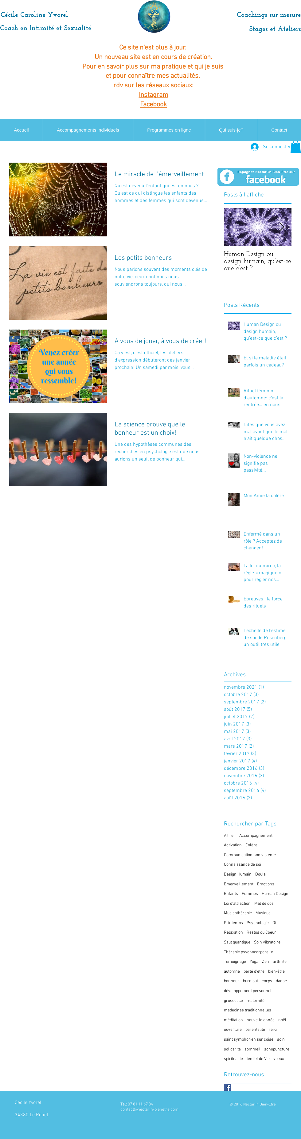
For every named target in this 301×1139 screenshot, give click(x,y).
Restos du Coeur (261, 932)
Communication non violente (250, 855)
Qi (274, 923)
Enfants (231, 893)
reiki (273, 1029)
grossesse (233, 1000)
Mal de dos (264, 903)
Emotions (265, 884)
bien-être (276, 971)
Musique (263, 913)
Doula (260, 874)
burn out (250, 981)
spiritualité (233, 1059)
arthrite (280, 961)
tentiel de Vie (258, 1059)
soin (281, 1039)
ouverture (233, 1029)
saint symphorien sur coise (248, 1039)
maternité (255, 1000)
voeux (278, 1059)
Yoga (254, 961)
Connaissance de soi (242, 864)
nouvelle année (261, 1020)
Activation (233, 845)
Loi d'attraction (237, 903)
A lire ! (230, 835)
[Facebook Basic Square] (227, 1087)
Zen (265, 961)
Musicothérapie (238, 913)
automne (232, 971)
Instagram (153, 95)
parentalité (255, 1029)
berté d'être (254, 971)
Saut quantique (237, 942)
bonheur (231, 981)
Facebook (153, 105)
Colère (251, 845)
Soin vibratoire (267, 942)
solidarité (232, 1049)
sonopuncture (276, 1049)
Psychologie (258, 923)
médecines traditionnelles (247, 1010)
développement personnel (248, 991)
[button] (295, 146)
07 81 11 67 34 (140, 1104)
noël (282, 1020)
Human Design (275, 893)
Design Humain (238, 874)
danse (281, 981)
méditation (233, 1020)
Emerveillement (238, 884)
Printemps (233, 923)
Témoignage (235, 961)
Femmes (250, 893)
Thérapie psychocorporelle (248, 952)
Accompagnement (255, 835)
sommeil (252, 1049)
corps (267, 981)
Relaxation (233, 932)
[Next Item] (281, 227)
